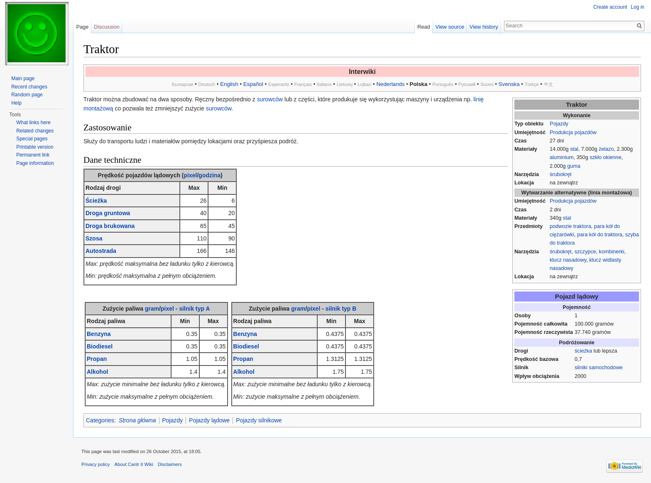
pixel (190, 175)
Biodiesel (100, 346)
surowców (270, 99)
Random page (26, 95)
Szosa (94, 238)
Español (253, 84)
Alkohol (97, 371)
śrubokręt (561, 174)
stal (574, 149)
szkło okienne (606, 157)
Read (423, 27)
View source (450, 27)
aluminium (562, 157)
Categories (100, 420)
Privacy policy (95, 464)
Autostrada (101, 251)
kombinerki (611, 252)
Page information (35, 163)
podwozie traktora (570, 226)
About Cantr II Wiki (134, 464)
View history (484, 27)
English (229, 84)
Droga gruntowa (108, 213)
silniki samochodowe (599, 367)
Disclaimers (170, 464)
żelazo (606, 149)
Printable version (34, 147)
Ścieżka (96, 200)
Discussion (107, 27)
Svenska (509, 84)
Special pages (31, 139)
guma (573, 166)
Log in (637, 7)
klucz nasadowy (568, 260)
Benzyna (99, 334)
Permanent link (32, 155)
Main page (22, 78)
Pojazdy (559, 124)
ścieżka (583, 351)
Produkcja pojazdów (573, 132)
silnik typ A (194, 308)
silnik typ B (341, 308)
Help (16, 103)
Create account (610, 7)
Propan (97, 359)
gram (152, 308)
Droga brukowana (110, 226)
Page (82, 27)
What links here (33, 122)
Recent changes (29, 87)
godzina (209, 175)
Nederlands (390, 84)
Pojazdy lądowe (209, 420)
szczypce (585, 252)
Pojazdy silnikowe (259, 420)
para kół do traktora (599, 235)
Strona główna (137, 420)
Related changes (35, 131)
